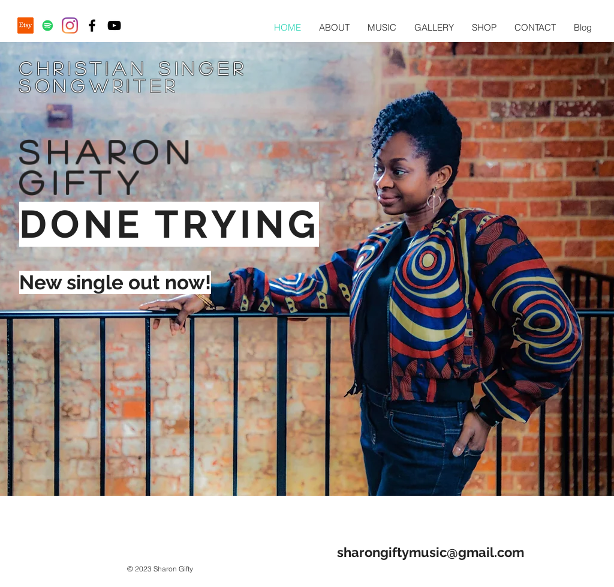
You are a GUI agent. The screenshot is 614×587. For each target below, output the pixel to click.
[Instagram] (70, 25)
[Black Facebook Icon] (92, 25)
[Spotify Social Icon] (48, 25)
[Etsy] (25, 25)
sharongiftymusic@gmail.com (430, 552)
